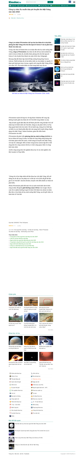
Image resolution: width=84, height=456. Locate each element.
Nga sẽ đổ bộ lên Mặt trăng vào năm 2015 (20, 243)
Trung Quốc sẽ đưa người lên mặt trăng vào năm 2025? (24, 236)
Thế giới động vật (43, 5)
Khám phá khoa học (31, 5)
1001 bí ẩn (64, 5)
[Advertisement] (31, 30)
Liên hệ (21, 453)
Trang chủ (12, 5)
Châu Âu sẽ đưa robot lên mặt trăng (19, 238)
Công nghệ (20, 5)
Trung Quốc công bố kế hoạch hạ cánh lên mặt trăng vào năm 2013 (27, 242)
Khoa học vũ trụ (55, 5)
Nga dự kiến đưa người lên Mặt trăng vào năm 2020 (23, 240)
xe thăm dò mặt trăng (33, 229)
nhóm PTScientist (43, 229)
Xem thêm (50, 329)
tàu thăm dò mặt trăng (14, 231)
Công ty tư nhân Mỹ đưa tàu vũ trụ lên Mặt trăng (22, 245)
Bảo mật (17, 453)
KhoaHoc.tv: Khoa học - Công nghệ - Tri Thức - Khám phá (16, 2)
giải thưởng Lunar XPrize (27, 231)
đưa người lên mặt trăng (20, 229)
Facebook (26, 453)
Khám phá (13, 18)
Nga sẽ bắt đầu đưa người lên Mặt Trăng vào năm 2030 (24, 247)
